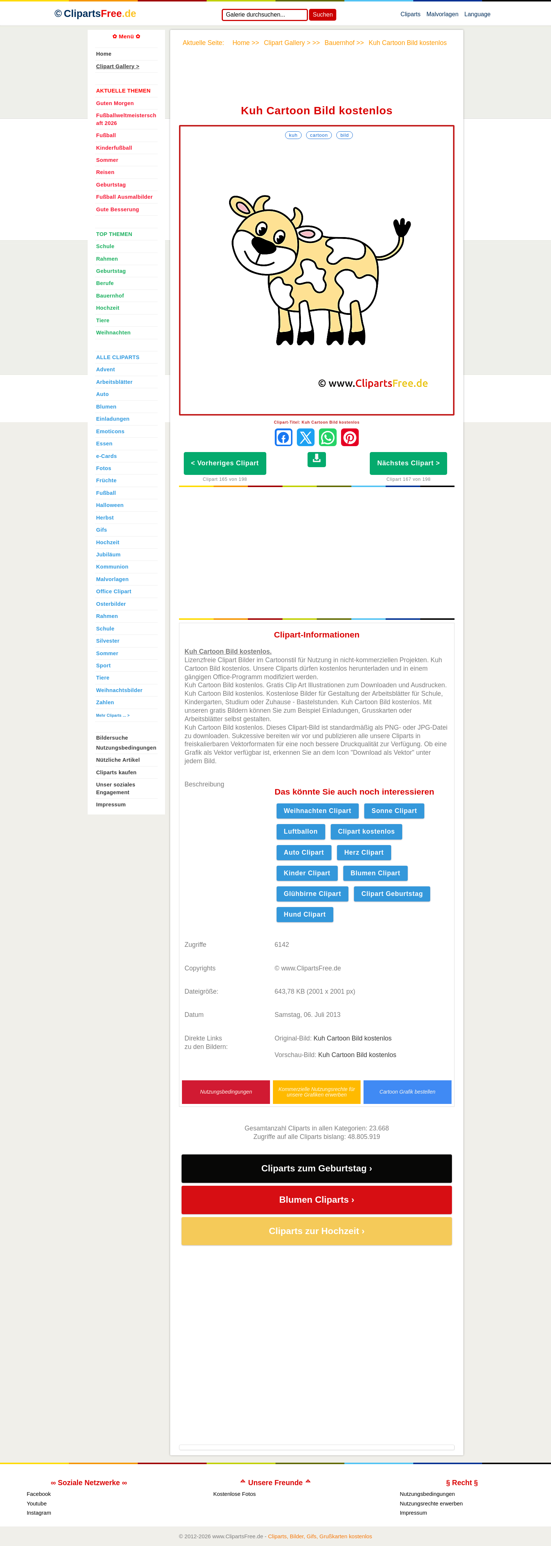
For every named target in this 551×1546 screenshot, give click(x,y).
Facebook (39, 1494)
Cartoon (319, 135)
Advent (105, 369)
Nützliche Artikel (118, 760)
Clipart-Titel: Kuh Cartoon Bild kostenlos (317, 422)
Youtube (36, 1503)
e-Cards (106, 456)
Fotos (103, 468)
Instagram (39, 1512)
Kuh (293, 135)
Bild (344, 135)
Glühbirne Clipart (312, 893)
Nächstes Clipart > (408, 463)
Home (104, 54)
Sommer (107, 160)
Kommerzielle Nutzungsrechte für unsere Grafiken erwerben (316, 1092)
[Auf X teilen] (306, 437)
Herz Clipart (364, 852)
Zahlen (105, 702)
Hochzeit (107, 308)
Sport (103, 665)
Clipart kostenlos (366, 831)
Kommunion (112, 567)
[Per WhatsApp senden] (328, 437)
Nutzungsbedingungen (226, 1092)
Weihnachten (113, 333)
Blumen (106, 407)
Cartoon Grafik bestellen (407, 1092)
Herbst (105, 518)
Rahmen (107, 259)
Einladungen (113, 419)
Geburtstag (111, 185)
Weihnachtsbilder (119, 690)
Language (477, 15)
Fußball (106, 135)
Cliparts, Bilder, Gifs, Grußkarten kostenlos (320, 1536)
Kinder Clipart (307, 873)
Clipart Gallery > (117, 66)
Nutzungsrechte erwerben (431, 1503)
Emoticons (110, 431)
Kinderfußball (114, 148)
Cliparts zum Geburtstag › (316, 1168)
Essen (104, 444)
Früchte (106, 480)
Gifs (101, 530)
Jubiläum (108, 554)
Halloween (110, 505)
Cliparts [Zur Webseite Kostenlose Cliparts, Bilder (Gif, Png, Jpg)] (100, 13)
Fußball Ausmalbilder (124, 197)
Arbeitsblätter (114, 382)
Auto (102, 394)
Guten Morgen (115, 103)
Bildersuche (112, 738)
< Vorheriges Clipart (225, 463)
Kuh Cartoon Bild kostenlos (352, 1038)
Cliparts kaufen (116, 772)
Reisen (105, 172)
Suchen (323, 14)
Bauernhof (110, 296)
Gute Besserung (117, 209)
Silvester (107, 641)
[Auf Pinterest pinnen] (350, 437)
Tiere (102, 320)
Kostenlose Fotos (234, 1494)
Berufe (105, 283)
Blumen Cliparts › (316, 1200)
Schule (105, 246)
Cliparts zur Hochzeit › (317, 1231)
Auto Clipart (304, 852)
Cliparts (410, 15)
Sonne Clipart (394, 810)
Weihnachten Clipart (317, 810)
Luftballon (301, 831)
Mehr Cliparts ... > (113, 715)
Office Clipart (113, 591)
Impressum (111, 804)
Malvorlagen (443, 15)
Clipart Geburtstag (392, 893)
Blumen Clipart (375, 873)
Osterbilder (111, 604)
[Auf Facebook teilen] (283, 437)
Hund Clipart (305, 914)
